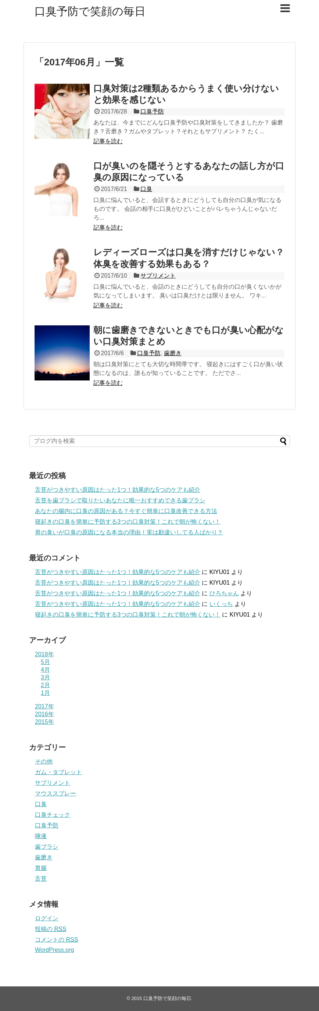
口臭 (146, 189)
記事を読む (108, 141)
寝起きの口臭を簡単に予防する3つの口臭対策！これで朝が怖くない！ (128, 522)
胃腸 (41, 868)
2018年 (44, 654)
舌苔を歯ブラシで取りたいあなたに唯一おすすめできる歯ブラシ (120, 500)
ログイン (46, 918)
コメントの (56, 939)
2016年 (44, 714)
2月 (45, 685)
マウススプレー (55, 793)
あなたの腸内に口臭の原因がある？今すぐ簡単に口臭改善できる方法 (126, 511)
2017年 (44, 706)
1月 (45, 693)
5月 (45, 662)
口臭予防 (152, 111)
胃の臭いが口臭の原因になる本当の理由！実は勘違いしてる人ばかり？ (129, 532)
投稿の (50, 929)
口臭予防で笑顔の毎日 (90, 11)
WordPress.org (54, 950)
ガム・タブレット (58, 772)
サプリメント (158, 275)
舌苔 (41, 878)
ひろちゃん (224, 593)
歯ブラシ (46, 847)
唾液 (41, 836)
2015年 (44, 722)
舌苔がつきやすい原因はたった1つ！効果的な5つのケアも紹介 (117, 490)
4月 (45, 670)
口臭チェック (52, 815)
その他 (44, 761)
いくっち (221, 604)
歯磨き (173, 353)
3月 (45, 677)
